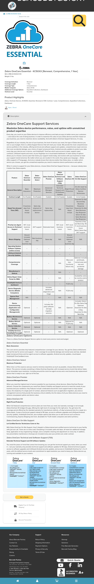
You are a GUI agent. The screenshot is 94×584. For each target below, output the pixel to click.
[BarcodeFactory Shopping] (56, 580)
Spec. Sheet (11, 103)
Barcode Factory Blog (69, 545)
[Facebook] (70, 561)
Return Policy (40, 535)
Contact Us (13, 538)
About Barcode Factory (17, 535)
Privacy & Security (41, 545)
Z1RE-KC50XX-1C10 (14, 14)
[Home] (4, 14)
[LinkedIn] (80, 561)
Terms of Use (40, 548)
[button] (24, 502)
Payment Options (41, 542)
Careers (12, 551)
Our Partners (13, 542)
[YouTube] (60, 561)
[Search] (79, 15)
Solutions (65, 538)
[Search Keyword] (45, 11)
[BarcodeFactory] (12, 6)
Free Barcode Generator (70, 542)
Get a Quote (24, 493)
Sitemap (64, 535)
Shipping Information (42, 538)
